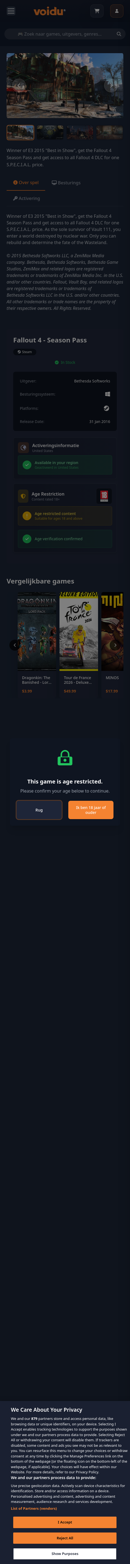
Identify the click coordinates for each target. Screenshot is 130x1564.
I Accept (65, 1522)
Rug (39, 810)
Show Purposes (65, 1553)
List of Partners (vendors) (34, 1508)
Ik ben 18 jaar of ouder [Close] (91, 810)
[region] (65, 1482)
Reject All (65, 1538)
